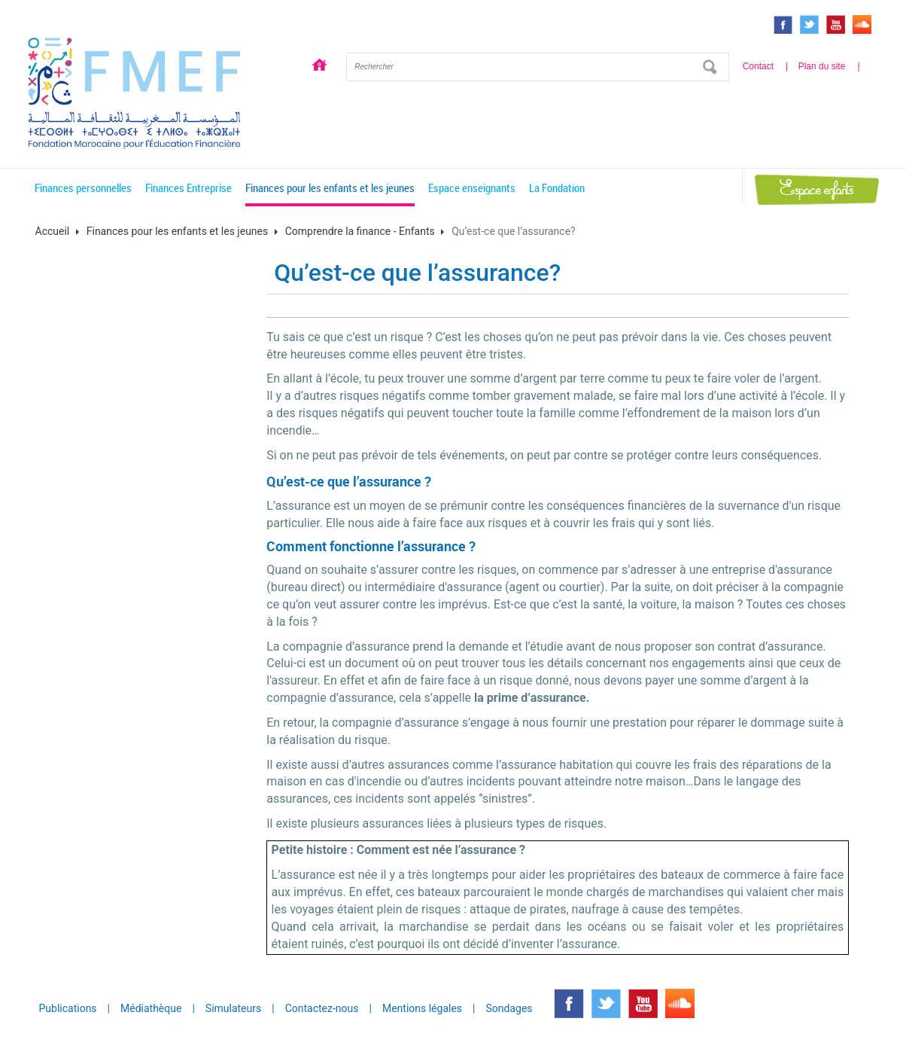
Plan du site (822, 66)
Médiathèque (150, 1008)
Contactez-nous (322, 1008)
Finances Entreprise (188, 187)
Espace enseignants (471, 187)
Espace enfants (816, 189)
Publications (68, 1008)
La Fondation (557, 187)
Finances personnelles (83, 187)
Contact (758, 66)
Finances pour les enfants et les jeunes (330, 187)
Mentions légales (422, 1008)
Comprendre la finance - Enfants (360, 231)
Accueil (319, 67)
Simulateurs (233, 1008)
